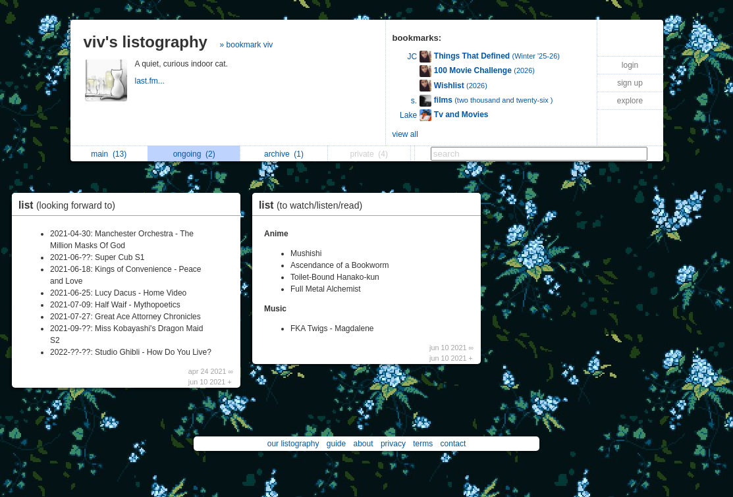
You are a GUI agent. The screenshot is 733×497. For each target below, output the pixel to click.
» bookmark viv (246, 44)
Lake (408, 115)
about (363, 443)
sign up (630, 83)
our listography (293, 443)
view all (405, 134)
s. (414, 100)
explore (630, 100)
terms (423, 443)
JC (412, 56)
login (630, 65)
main (108, 154)
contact (453, 443)
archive (284, 154)
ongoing (194, 154)
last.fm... (151, 81)
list (70, 205)
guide (336, 443)
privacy (393, 443)
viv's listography (145, 42)
